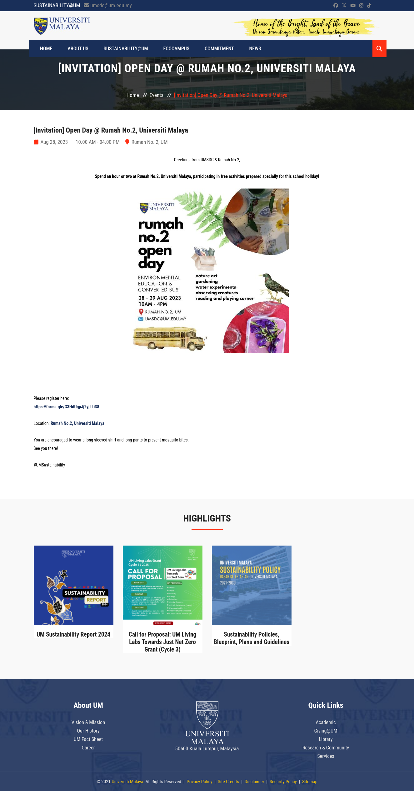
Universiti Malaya (127, 781)
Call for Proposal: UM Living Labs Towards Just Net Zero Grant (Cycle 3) (162, 642)
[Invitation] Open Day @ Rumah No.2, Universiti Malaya (115, 130)
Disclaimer (254, 781)
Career (88, 746)
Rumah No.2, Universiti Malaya (77, 423)
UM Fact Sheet (88, 738)
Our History (88, 730)
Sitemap (309, 781)
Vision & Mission (88, 722)
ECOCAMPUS (169, 49)
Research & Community (326, 746)
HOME (48, 49)
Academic (325, 722)
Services (326, 754)
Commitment (209, 49)
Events (156, 95)
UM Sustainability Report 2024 (73, 634)
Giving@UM (326, 730)
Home (133, 95)
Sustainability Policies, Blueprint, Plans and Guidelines (251, 638)
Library (326, 738)
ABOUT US (76, 49)
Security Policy (283, 781)
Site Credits (228, 781)
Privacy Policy (199, 781)
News (243, 49)
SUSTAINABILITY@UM (121, 49)
